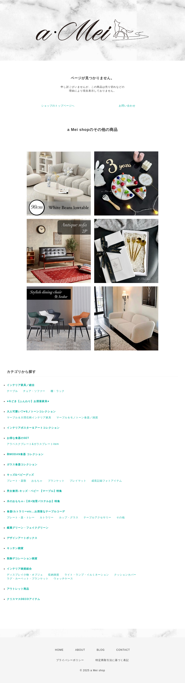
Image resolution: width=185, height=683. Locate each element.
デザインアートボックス (22, 537)
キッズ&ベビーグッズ (20, 474)
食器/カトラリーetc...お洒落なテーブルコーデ (36, 511)
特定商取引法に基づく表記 (112, 660)
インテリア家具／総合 (21, 385)
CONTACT (123, 649)
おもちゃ (37, 480)
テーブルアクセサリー (97, 517)
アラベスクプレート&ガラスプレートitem (33, 444)
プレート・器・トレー (21, 517)
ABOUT (80, 649)
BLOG (101, 649)
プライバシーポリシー (70, 660)
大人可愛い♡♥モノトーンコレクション (31, 411)
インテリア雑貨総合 (19, 568)
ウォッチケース (63, 578)
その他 (120, 517)
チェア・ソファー (34, 391)
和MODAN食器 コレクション (25, 454)
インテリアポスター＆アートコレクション (33, 427)
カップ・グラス (68, 517)
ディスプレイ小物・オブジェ (25, 574)
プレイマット (78, 480)
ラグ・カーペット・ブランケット (27, 578)
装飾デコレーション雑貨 (22, 558)
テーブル (12, 391)
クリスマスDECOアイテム (23, 599)
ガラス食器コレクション (22, 464)
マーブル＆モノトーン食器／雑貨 (77, 417)
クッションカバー (125, 574)
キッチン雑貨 (15, 548)
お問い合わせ (127, 105)
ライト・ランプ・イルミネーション (87, 574)
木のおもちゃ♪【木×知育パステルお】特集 (33, 501)
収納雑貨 (53, 574)
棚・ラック (58, 391)
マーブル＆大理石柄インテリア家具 (29, 417)
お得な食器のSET (18, 438)
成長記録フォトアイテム (106, 480)
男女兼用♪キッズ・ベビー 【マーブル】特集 (34, 491)
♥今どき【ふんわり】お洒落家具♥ (28, 401)
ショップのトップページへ (58, 105)
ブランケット (56, 480)
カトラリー (47, 517)
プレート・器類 (16, 480)
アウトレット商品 (18, 588)
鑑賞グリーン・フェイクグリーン (27, 527)
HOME (59, 649)
